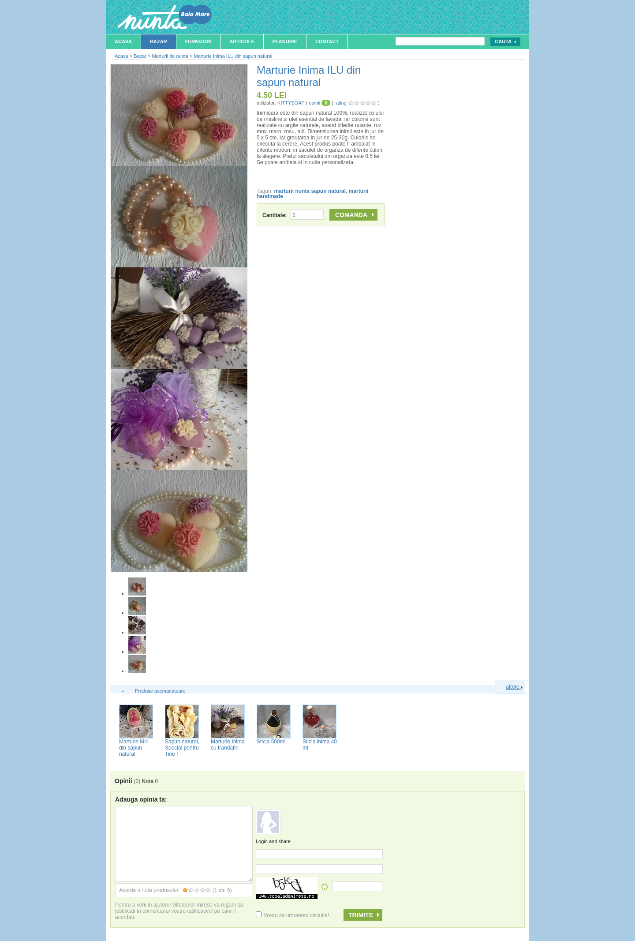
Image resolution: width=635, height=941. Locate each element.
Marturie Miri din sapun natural (134, 748)
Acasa (123, 41)
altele (514, 686)
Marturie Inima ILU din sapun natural (233, 56)
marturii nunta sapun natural (310, 191)
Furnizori (198, 41)
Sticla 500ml (271, 742)
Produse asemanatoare (160, 691)
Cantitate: (293, 215)
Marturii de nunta (170, 56)
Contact (327, 41)
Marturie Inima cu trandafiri (228, 745)
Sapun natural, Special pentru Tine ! (182, 748)
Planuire (285, 41)
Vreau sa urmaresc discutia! (292, 915)
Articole (242, 41)
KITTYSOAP (291, 102)
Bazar (158, 41)
